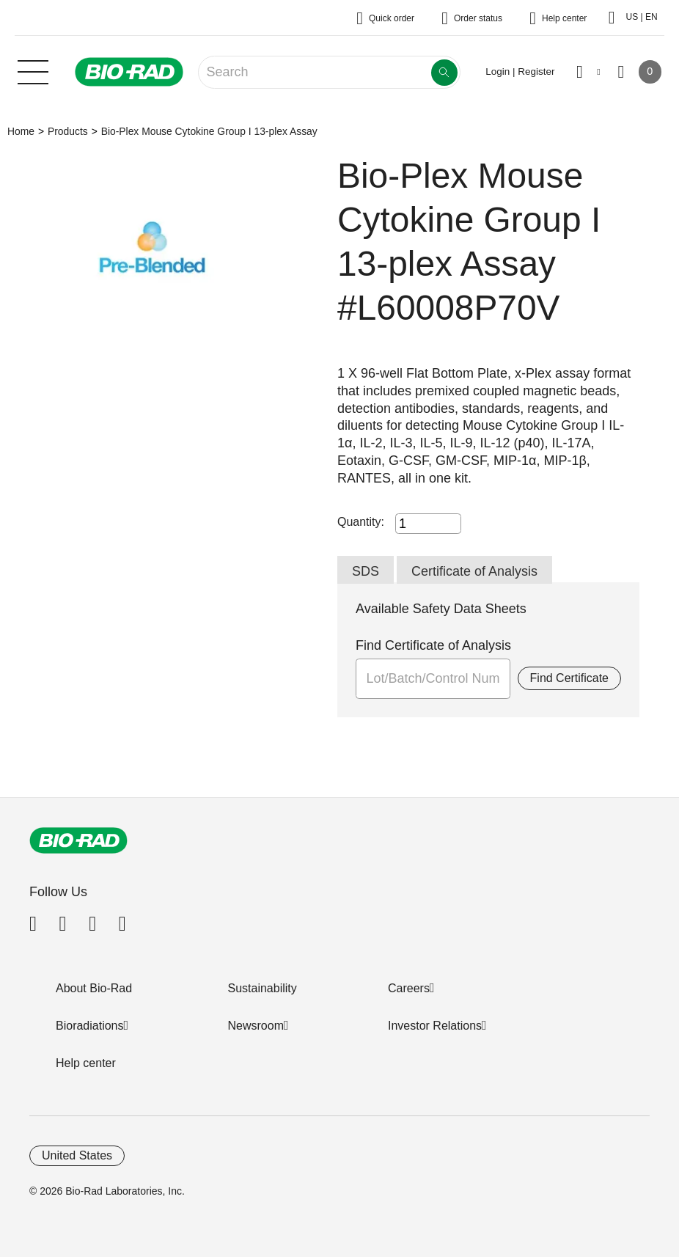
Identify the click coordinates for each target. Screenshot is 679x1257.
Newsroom (256, 1025)
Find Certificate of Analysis (433, 645)
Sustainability (262, 988)
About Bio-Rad (94, 988)
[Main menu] (33, 70)
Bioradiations (90, 1025)
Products (68, 131)
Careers (409, 988)
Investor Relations (435, 1025)
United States (77, 1155)
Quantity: (360, 522)
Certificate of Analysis (474, 571)
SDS (365, 571)
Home (20, 131)
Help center (86, 1063)
